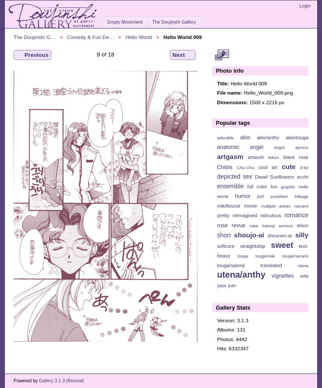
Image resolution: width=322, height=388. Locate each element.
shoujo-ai (249, 235)
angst (279, 147)
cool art (267, 167)
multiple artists (275, 206)
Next (182, 55)
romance (296, 215)
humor (242, 196)
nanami (301, 206)
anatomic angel (240, 147)
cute (289, 166)
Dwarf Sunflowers (274, 177)
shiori (302, 225)
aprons (301, 147)
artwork (256, 157)
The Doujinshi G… (35, 37)
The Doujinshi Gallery (174, 22)
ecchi (302, 177)
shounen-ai (280, 235)
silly (301, 235)
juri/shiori (279, 196)
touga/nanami (295, 256)
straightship (252, 246)
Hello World (138, 37)
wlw (304, 276)
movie (250, 205)
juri (261, 196)
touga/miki (265, 256)
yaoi (221, 285)
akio (245, 137)
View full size (221, 55)
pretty (223, 215)
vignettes (283, 276)
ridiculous (270, 215)
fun (274, 186)
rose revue (231, 225)
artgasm (230, 156)
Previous (32, 55)
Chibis (225, 167)
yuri (232, 285)
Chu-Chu (245, 167)
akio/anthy (268, 137)
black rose (295, 157)
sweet (282, 245)
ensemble (230, 186)
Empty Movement (125, 22)
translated (271, 265)
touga (242, 256)
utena (302, 265)
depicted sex (235, 176)
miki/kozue (228, 205)
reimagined (245, 215)
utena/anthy (241, 274)
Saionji (268, 225)
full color (257, 186)
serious (286, 225)
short (224, 235)
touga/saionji (231, 265)
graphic (288, 186)
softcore (226, 246)
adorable (225, 137)
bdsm (273, 157)
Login (305, 6)
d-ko (304, 167)
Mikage (301, 196)
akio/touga (297, 137)
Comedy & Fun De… (90, 37)
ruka (254, 225)
